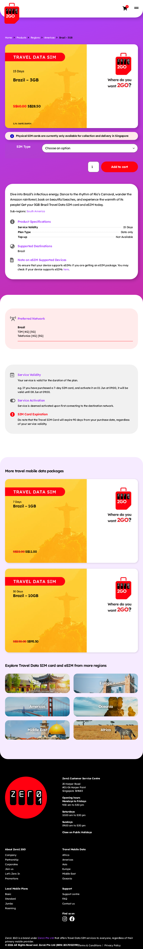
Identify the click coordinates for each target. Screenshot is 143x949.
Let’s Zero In (12, 873)
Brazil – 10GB (25, 595)
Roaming (10, 908)
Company (10, 854)
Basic (8, 894)
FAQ (64, 898)
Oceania (67, 878)
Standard (10, 898)
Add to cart (119, 167)
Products (21, 37)
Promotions (11, 878)
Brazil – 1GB (24, 506)
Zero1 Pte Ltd (46, 937)
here (66, 269)
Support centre (71, 894)
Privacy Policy (112, 945)
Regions (35, 37)
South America (36, 211)
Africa (65, 854)
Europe (66, 868)
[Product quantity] (93, 167)
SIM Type (23, 146)
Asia (64, 864)
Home (8, 37)
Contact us (68, 903)
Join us (9, 868)
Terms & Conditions (90, 945)
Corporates (11, 864)
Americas (49, 37)
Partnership (11, 859)
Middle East (69, 873)
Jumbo (9, 903)
